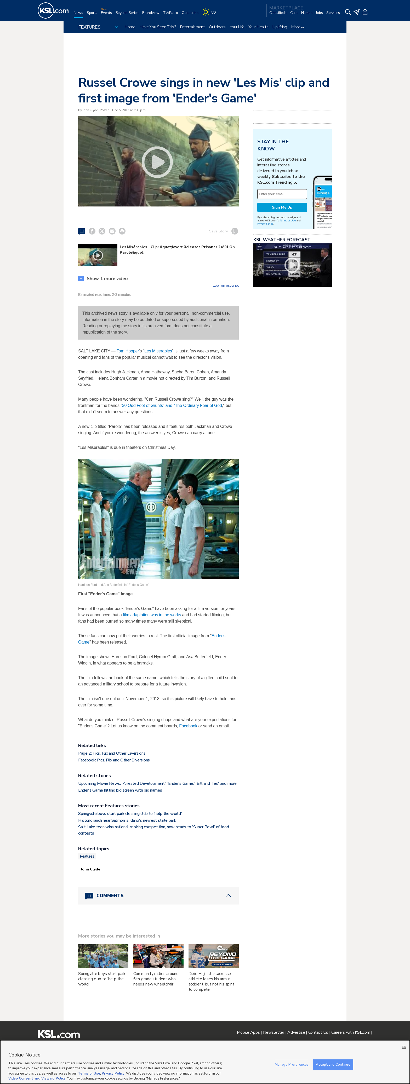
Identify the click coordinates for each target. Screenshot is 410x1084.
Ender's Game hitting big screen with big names (120, 790)
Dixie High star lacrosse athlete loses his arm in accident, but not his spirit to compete (211, 981)
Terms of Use (288, 220)
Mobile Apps (248, 1032)
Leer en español (226, 285)
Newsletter (273, 1032)
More (297, 27)
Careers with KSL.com (350, 1032)
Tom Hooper (128, 351)
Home (130, 27)
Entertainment (192, 27)
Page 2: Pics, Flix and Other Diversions (112, 753)
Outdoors (217, 27)
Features (87, 856)
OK (404, 1047)
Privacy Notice (265, 223)
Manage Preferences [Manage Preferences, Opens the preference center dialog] (292, 1064)
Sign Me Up (282, 207)
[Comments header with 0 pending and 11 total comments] (158, 896)
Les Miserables (158, 351)
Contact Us (318, 1032)
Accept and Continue (333, 1064)
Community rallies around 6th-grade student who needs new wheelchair (156, 979)
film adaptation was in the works (152, 615)
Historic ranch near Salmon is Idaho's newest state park (127, 820)
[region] (205, 1062)
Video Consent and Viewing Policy (37, 1078)
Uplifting (279, 27)
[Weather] (211, 15)
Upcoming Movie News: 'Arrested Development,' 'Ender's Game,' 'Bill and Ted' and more (157, 783)
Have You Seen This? (158, 27)
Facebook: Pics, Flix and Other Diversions (114, 760)
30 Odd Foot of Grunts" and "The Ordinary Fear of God (172, 405)
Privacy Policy (113, 1073)
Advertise (296, 1032)
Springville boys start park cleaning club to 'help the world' (130, 813)
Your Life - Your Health (249, 27)
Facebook (188, 726)
